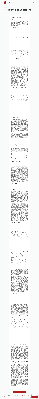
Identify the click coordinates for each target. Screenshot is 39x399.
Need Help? (35, 396)
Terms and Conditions (21, 395)
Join (34, 2)
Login (31, 2)
